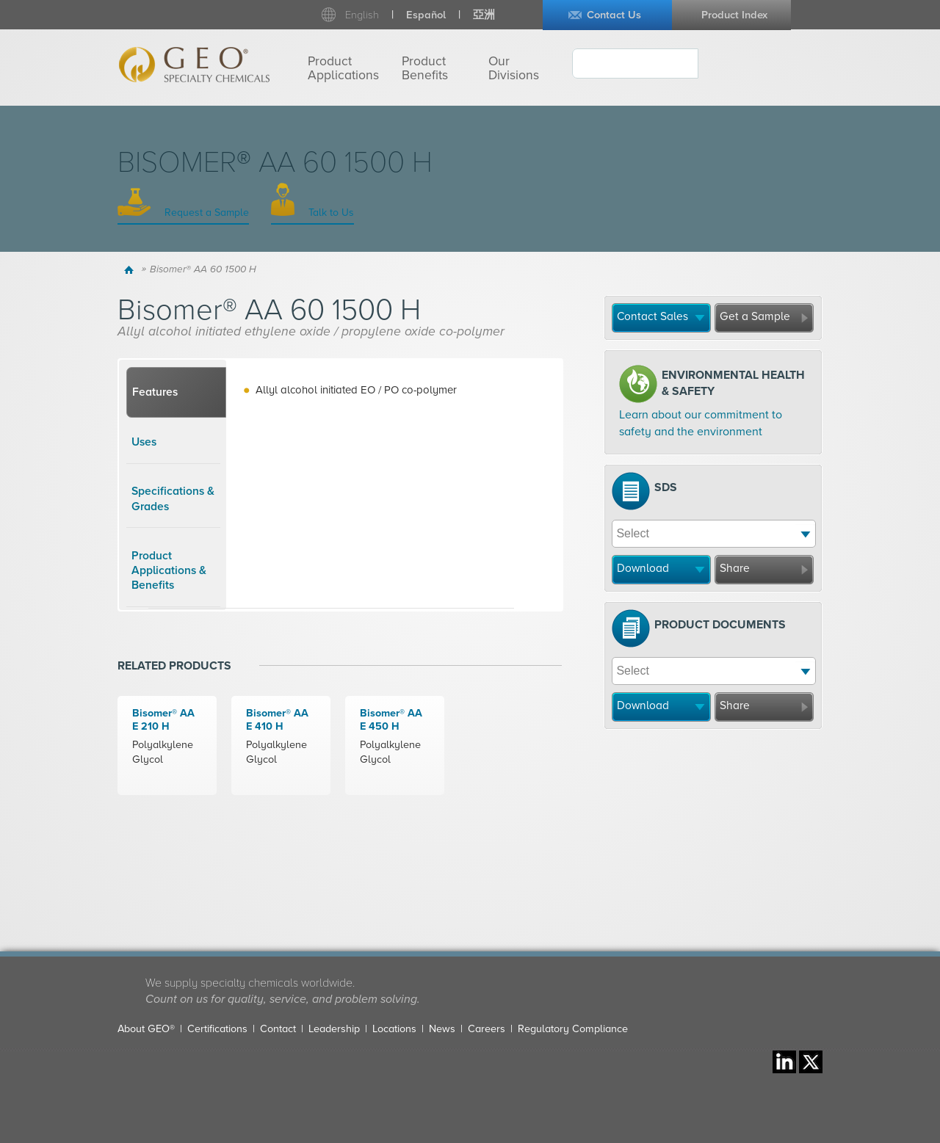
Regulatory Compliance (573, 1029)
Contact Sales (652, 316)
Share (735, 568)
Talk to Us (330, 212)
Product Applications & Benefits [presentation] (168, 570)
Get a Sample (755, 316)
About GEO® (146, 1029)
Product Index (734, 15)
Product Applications (343, 68)
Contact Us (614, 15)
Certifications (217, 1029)
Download (643, 568)
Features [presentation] (155, 392)
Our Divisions (513, 68)
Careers (486, 1029)
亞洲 (484, 15)
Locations (394, 1029)
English (362, 15)
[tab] (176, 392)
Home (131, 269)
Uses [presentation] (143, 442)
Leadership (334, 1029)
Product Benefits (425, 68)
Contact (278, 1029)
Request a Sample (205, 212)
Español (426, 15)
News (442, 1029)
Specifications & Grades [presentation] (172, 498)
